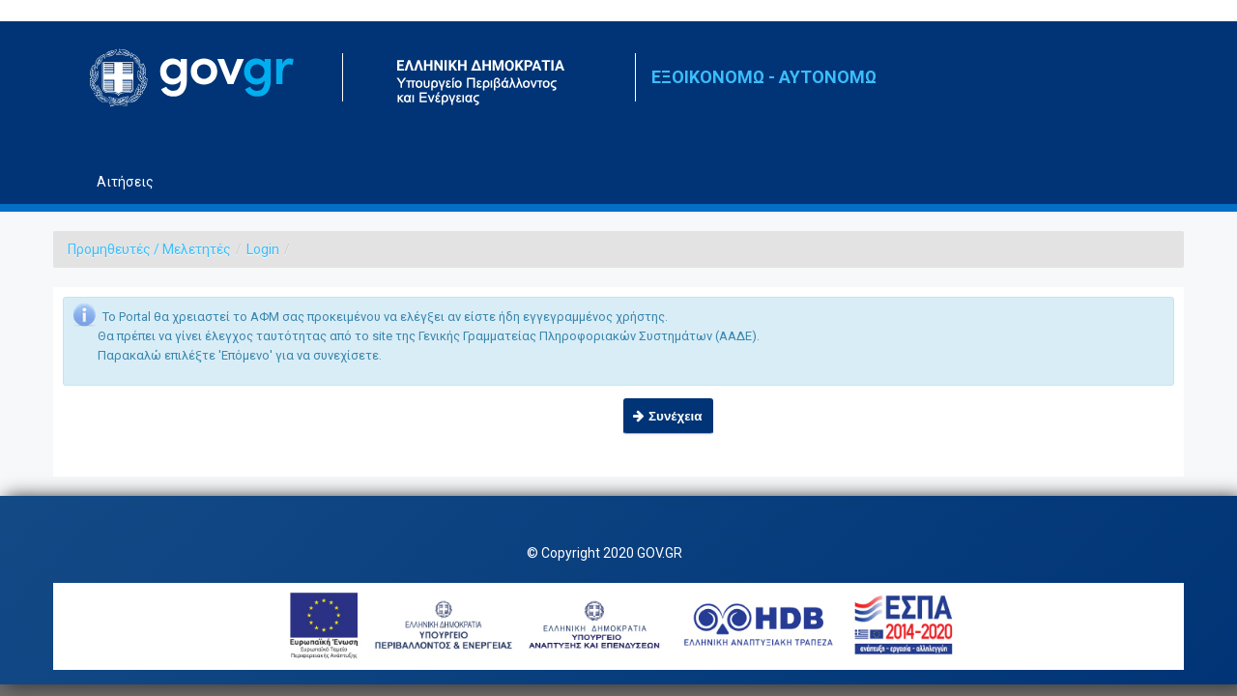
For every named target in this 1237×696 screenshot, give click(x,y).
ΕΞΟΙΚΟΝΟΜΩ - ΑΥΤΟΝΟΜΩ (764, 77)
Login (262, 249)
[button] (668, 416)
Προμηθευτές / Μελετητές (149, 249)
